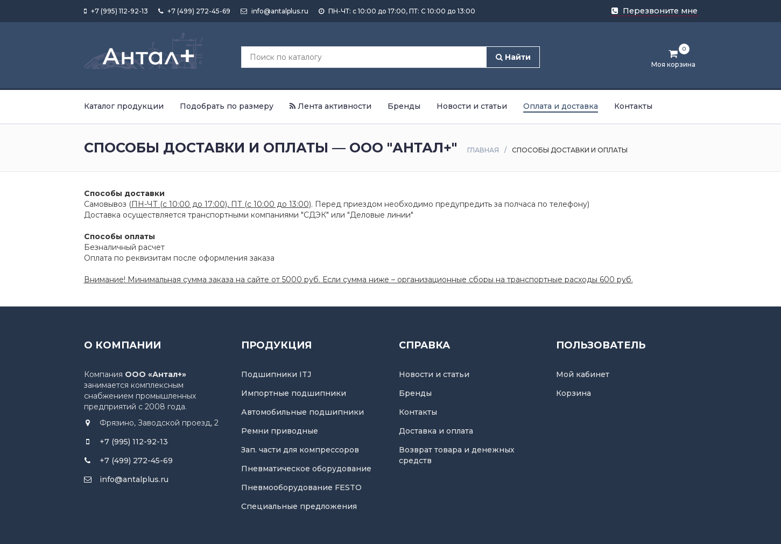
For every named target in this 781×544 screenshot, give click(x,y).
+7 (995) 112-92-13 (116, 11)
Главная (483, 150)
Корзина (573, 393)
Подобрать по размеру (226, 106)
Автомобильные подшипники (302, 412)
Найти (513, 57)
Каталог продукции (124, 106)
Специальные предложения (299, 506)
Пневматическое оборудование (306, 468)
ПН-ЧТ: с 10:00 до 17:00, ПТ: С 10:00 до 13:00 (397, 11)
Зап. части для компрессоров (300, 450)
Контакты (633, 106)
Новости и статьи (472, 106)
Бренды (404, 106)
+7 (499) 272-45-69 (194, 11)
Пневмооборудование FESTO (301, 487)
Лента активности (330, 106)
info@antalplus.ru (274, 11)
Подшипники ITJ (276, 374)
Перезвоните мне (654, 11)
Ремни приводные (279, 431)
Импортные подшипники (293, 393)
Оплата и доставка (560, 106)
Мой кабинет (582, 374)
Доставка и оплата (436, 431)
